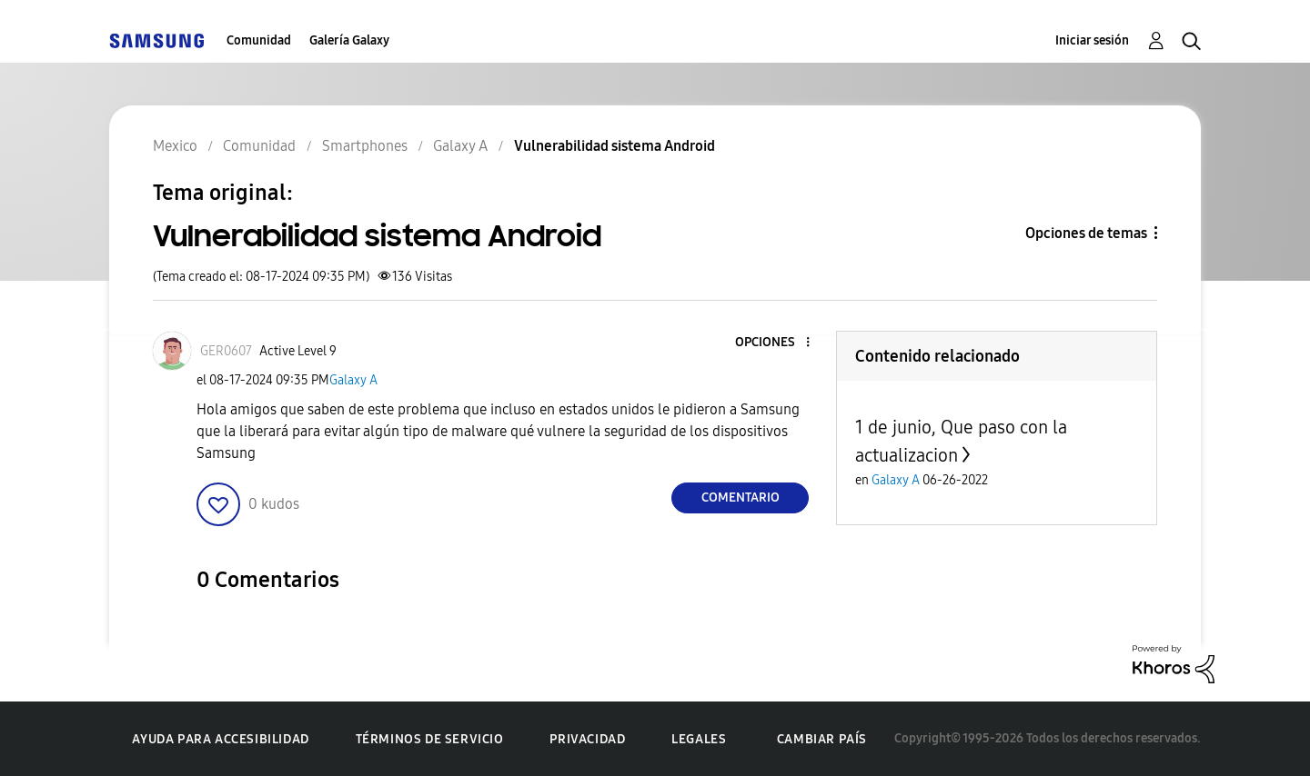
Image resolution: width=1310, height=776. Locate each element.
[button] (778, 343)
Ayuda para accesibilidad (220, 739)
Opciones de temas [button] (1086, 233)
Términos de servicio (430, 739)
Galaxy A (353, 380)
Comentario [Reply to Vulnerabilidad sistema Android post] (740, 497)
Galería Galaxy (349, 40)
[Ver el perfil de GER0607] (226, 351)
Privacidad (587, 739)
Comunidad (259, 40)
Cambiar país (822, 739)
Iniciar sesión (1092, 40)
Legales (698, 739)
